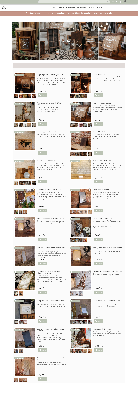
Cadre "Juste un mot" (100, 74)
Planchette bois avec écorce (103, 103)
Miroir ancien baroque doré (102, 218)
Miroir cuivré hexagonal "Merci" (48, 160)
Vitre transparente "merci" (102, 160)
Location (53, 7)
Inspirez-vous (91, 7)
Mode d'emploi (70, 7)
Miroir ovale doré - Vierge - (102, 329)
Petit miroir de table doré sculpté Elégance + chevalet (48, 272)
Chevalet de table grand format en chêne (107, 271)
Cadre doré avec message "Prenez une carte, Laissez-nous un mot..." (50, 75)
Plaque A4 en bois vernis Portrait (104, 132)
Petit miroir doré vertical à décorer (49, 189)
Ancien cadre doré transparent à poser (51, 218)
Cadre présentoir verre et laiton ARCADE (107, 300)
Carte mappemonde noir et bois (48, 132)
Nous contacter (81, 7)
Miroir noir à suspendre (101, 189)
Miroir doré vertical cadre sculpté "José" (51, 247)
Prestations (61, 7)
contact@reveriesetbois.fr (29, 2)
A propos (99, 7)
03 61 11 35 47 (16, 2)
